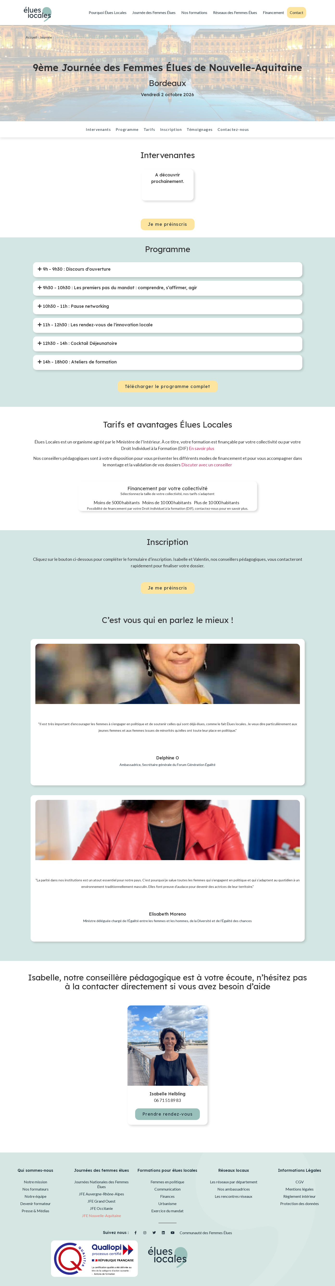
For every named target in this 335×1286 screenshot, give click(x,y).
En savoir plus (201, 448)
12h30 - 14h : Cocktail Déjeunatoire (79, 343)
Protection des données (299, 1203)
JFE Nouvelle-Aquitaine (101, 1215)
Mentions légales (299, 1189)
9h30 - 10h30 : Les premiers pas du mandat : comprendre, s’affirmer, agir (119, 287)
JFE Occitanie (101, 1208)
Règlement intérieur (299, 1196)
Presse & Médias (35, 1210)
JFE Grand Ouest (101, 1201)
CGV (300, 1181)
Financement (273, 12)
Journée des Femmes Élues (154, 12)
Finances (167, 1196)
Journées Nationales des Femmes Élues (101, 1184)
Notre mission (35, 1181)
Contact (296, 12)
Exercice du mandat (167, 1210)
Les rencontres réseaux (233, 1196)
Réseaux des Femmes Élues (235, 12)
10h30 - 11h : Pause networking (75, 306)
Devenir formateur (35, 1203)
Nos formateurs (35, 1189)
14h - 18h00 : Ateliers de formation (79, 362)
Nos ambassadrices (233, 1189)
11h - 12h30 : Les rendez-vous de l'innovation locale (97, 325)
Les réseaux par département (233, 1181)
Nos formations (194, 12)
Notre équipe (35, 1196)
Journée (46, 37)
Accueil (31, 37)
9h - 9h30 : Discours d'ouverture (76, 269)
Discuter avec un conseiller (206, 464)
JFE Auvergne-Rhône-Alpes (101, 1194)
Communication (167, 1189)
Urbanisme (167, 1203)
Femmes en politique (167, 1181)
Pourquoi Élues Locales (107, 12)
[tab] (74, 269)
